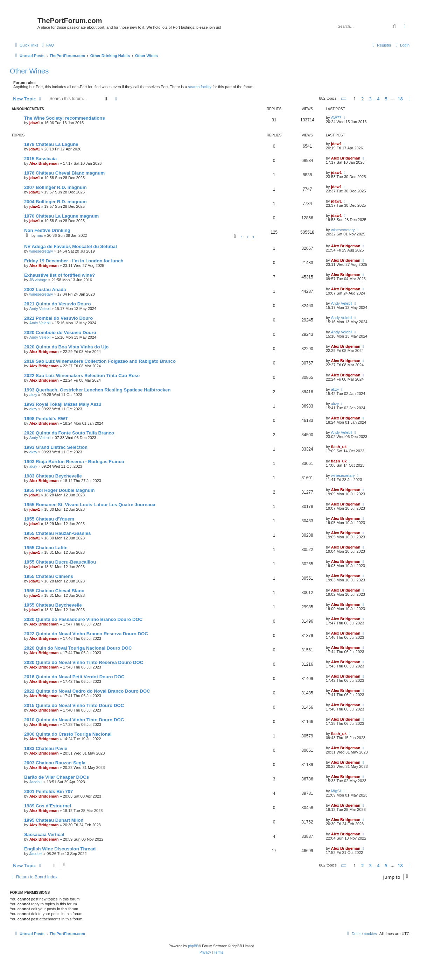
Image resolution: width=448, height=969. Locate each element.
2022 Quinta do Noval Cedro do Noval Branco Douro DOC (87, 691)
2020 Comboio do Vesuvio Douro (60, 332)
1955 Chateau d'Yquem (49, 519)
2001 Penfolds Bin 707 (48, 791)
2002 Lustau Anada (45, 289)
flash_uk (339, 447)
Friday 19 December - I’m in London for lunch (74, 260)
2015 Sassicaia (40, 158)
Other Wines (29, 71)
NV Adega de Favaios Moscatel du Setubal (70, 246)
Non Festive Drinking (47, 230)
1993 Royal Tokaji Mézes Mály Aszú (63, 404)
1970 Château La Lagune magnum (61, 216)
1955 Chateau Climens (48, 576)
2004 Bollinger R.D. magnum (55, 201)
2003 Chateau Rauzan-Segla (54, 762)
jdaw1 (34, 123)
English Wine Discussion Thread (60, 848)
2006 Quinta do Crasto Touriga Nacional (68, 734)
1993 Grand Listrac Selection (56, 447)
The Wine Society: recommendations (64, 118)
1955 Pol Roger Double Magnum (59, 490)
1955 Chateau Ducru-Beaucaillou (60, 562)
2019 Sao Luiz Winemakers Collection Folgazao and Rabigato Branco (100, 361)
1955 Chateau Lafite (46, 547)
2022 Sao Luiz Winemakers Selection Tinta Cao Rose (82, 375)
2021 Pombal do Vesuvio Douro (58, 318)
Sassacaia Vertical (44, 834)
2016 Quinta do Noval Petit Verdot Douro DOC (74, 676)
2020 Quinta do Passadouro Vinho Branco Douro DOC (83, 619)
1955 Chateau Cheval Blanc (54, 590)
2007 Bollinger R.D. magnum (55, 187)
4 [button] (378, 99)
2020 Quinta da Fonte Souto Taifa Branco (69, 433)
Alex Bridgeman (44, 163)
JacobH (35, 782)
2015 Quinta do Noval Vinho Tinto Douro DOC (74, 705)
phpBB (193, 946)
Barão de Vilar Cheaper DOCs (56, 777)
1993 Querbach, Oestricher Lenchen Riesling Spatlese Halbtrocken (97, 389)
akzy (33, 394)
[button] (344, 99)
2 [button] (362, 99)
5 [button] (386, 99)
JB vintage (38, 280)
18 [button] (400, 99)
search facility (199, 87)
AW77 (336, 117)
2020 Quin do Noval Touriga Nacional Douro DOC (78, 648)
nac (40, 235)
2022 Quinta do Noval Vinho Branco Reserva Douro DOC (86, 633)
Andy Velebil (40, 308)
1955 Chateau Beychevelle (53, 605)
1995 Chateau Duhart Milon (53, 820)
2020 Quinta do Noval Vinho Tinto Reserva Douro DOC (83, 662)
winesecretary (343, 230)
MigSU (337, 791)
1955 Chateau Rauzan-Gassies (57, 533)
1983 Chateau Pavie (45, 748)
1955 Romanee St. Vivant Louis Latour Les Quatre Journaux (89, 504)
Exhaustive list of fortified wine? (59, 275)
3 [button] (370, 99)
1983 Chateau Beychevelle (53, 476)
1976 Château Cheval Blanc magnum (64, 173)
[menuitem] (47, 45)
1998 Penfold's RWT (46, 418)
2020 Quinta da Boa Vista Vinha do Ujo (66, 346)
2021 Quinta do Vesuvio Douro (57, 303)
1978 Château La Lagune (51, 144)
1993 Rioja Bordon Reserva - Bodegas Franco (74, 461)
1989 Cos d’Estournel (47, 805)
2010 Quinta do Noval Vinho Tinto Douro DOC (74, 719)
